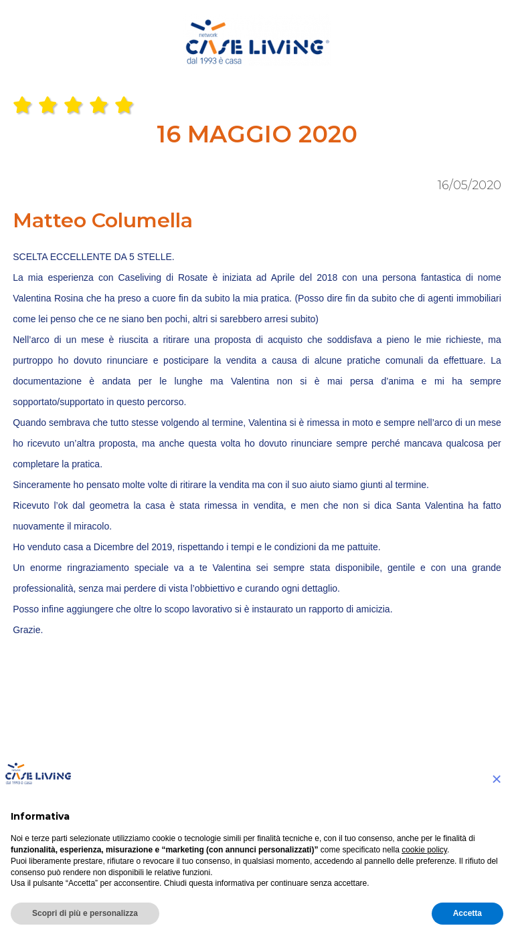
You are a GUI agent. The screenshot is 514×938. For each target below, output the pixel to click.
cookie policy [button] (424, 849)
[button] (496, 779)
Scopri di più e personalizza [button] (85, 913)
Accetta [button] (467, 913)
